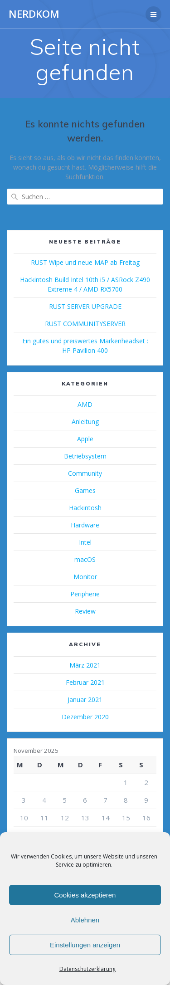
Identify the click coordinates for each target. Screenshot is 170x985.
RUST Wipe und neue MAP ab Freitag (85, 262)
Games (85, 490)
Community (85, 473)
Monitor (85, 576)
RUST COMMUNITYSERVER (85, 323)
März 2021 (85, 665)
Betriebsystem (85, 456)
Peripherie (85, 594)
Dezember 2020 (85, 716)
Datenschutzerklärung (87, 969)
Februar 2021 (85, 682)
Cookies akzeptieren (85, 895)
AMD (85, 404)
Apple (85, 438)
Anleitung (85, 421)
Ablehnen (85, 920)
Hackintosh (85, 507)
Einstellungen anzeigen (85, 945)
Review (85, 611)
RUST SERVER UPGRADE (85, 306)
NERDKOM (34, 14)
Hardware (85, 525)
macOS (85, 559)
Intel (85, 542)
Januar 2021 (85, 699)
